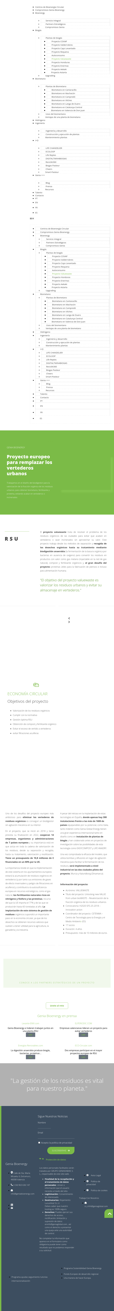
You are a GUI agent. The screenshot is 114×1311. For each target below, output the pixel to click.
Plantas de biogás (54, 38)
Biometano (40, 78)
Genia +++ (40, 175)
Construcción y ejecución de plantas (62, 134)
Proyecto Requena (60, 51)
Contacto (39, 195)
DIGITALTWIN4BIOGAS (56, 158)
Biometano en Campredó (63, 96)
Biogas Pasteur (53, 165)
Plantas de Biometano (56, 86)
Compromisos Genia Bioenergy (49, 10)
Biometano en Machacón (63, 93)
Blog (48, 182)
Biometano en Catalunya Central (67, 107)
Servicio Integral (53, 20)
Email (40, 1132)
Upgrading (50, 75)
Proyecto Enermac (60, 65)
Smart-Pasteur (52, 172)
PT (36, 198)
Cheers (49, 169)
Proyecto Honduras (61, 62)
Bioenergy (40, 13)
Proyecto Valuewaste (61, 58)
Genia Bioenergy (16, 1164)
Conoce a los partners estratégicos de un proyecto (57, 982)
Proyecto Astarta (59, 72)
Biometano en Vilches (62, 100)
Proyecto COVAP (59, 41)
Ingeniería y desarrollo (56, 130)
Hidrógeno (40, 120)
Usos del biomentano (56, 114)
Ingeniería (40, 123)
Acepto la (56, 1142)
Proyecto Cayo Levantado (63, 48)
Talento (38, 192)
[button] (70, 218)
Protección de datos (56, 1159)
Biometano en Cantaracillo (64, 89)
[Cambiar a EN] (72, 202)
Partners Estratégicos (56, 24)
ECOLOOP (50, 151)
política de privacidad (62, 1142)
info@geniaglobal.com (57, 1224)
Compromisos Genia (54, 27)
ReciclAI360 (51, 162)
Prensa (49, 186)
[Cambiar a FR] (72, 207)
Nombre (42, 1122)
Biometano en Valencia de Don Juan (68, 110)
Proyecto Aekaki (59, 69)
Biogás (38, 30)
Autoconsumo (58, 55)
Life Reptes (51, 155)
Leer (31, 1034)
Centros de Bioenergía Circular (49, 7)
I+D (36, 140)
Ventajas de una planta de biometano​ (62, 117)
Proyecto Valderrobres (62, 44)
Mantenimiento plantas (56, 137)
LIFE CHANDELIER (54, 148)
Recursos (49, 189)
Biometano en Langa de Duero (66, 103)
